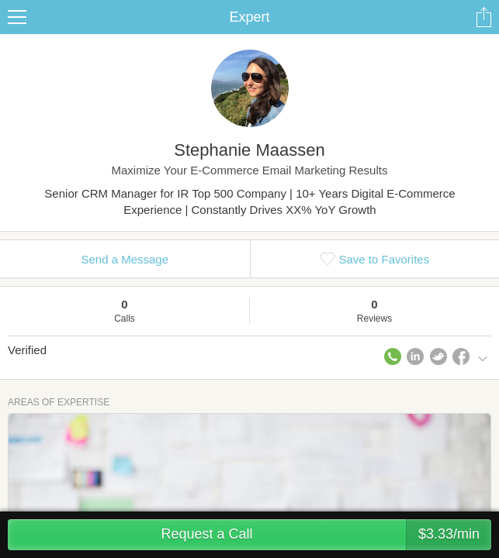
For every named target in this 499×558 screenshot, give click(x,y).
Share (483, 17)
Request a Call (326, 534)
